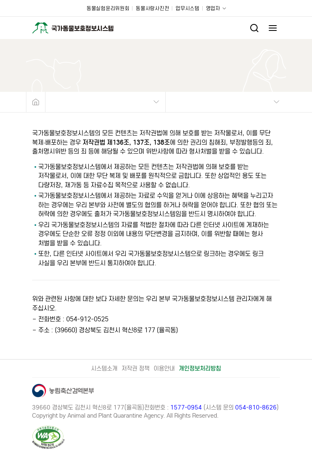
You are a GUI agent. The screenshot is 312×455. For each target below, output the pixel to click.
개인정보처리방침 (200, 368)
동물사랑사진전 (152, 8)
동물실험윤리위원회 (108, 8)
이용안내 (164, 368)
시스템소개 (104, 368)
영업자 (213, 8)
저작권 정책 (135, 368)
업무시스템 (187, 8)
